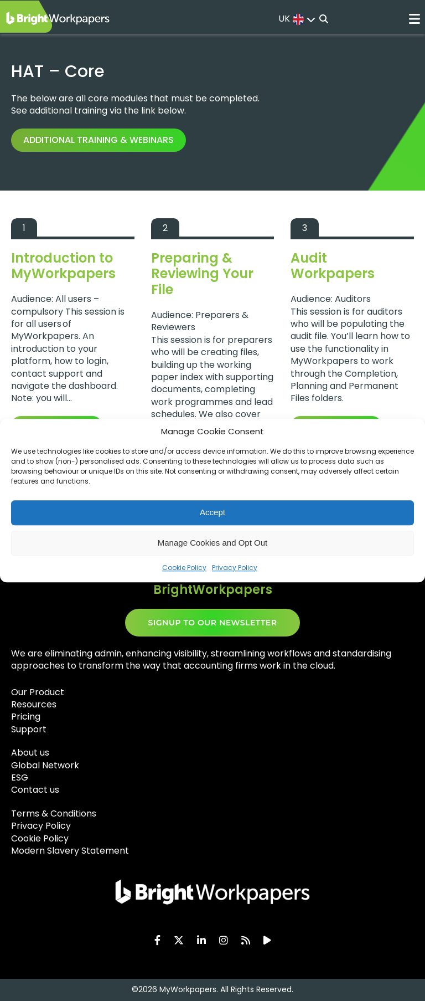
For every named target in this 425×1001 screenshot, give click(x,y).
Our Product (37, 692)
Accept (212, 512)
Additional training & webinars (98, 140)
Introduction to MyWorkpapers (63, 266)
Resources (33, 704)
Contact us (35, 789)
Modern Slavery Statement (70, 850)
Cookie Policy (184, 567)
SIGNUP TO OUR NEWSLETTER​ (212, 623)
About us (30, 752)
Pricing (25, 716)
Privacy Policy (234, 567)
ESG (19, 777)
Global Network (45, 765)
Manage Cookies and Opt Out (212, 542)
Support (28, 729)
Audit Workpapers (333, 266)
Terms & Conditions (53, 813)
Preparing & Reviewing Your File (202, 274)
